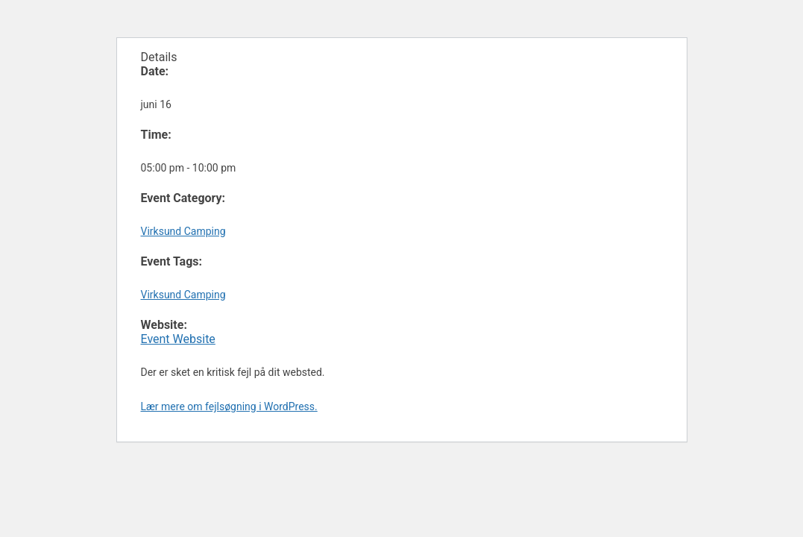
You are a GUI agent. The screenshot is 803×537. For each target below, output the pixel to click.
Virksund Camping (183, 231)
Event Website (178, 339)
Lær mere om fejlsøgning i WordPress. (229, 406)
